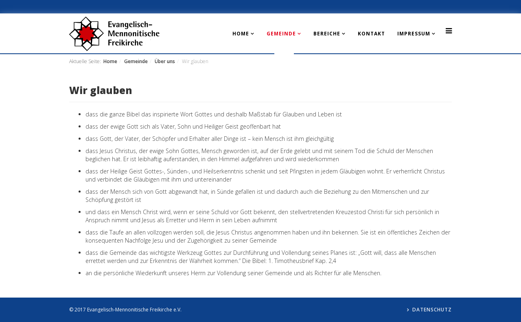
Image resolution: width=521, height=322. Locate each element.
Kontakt (371, 33)
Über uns (165, 61)
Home (240, 33)
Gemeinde (281, 33)
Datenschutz (432, 309)
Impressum (413, 33)
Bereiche (326, 33)
